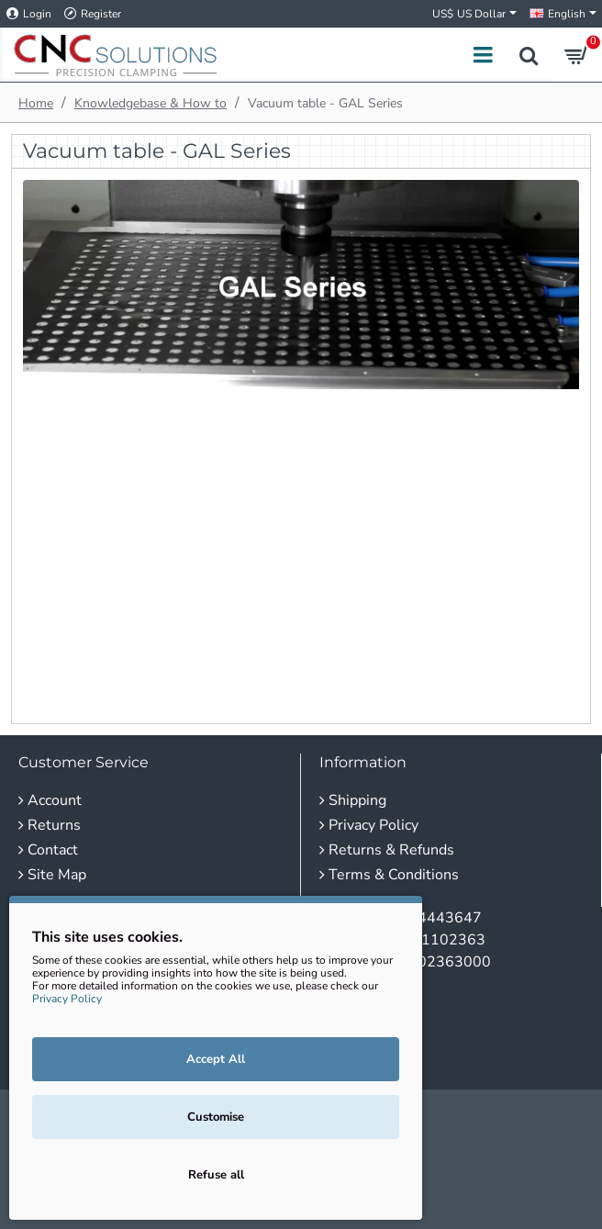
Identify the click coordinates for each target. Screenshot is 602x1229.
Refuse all (216, 1175)
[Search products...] (529, 55)
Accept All (215, 1059)
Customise (215, 1117)
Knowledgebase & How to (150, 103)
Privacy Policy (67, 998)
